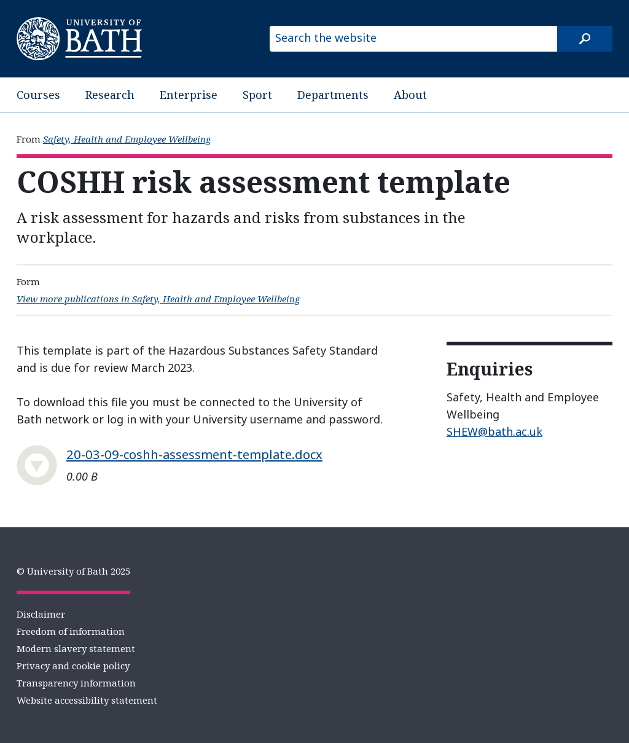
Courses (38, 94)
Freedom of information (71, 631)
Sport (257, 94)
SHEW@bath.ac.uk (494, 431)
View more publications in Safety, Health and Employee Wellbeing (158, 299)
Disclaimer (41, 614)
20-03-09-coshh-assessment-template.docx (194, 454)
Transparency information (76, 683)
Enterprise (188, 94)
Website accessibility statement (87, 700)
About (410, 94)
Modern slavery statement (76, 648)
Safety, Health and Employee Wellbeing (127, 139)
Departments (333, 94)
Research (110, 94)
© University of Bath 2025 (73, 571)
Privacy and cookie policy (73, 665)
